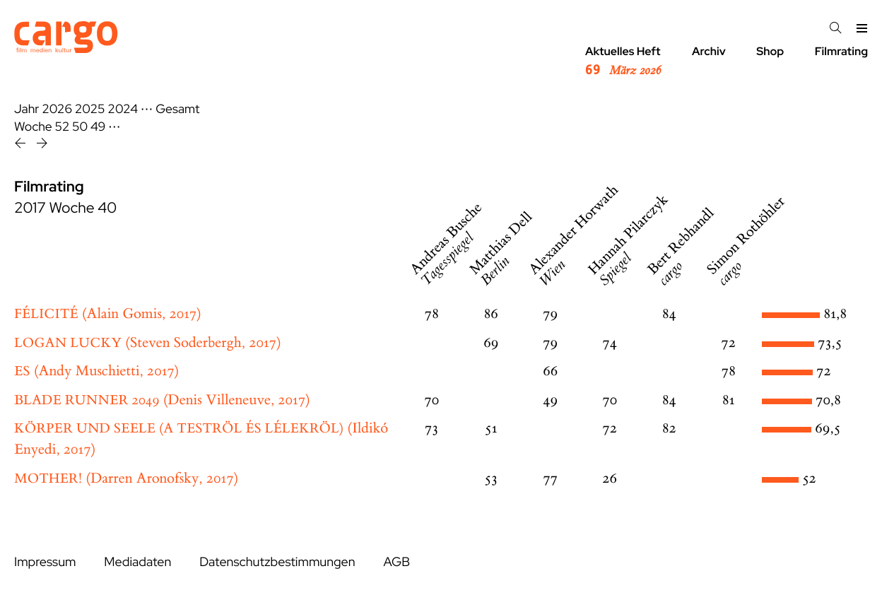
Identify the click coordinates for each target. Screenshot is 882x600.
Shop (770, 51)
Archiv (709, 51)
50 (80, 127)
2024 (122, 109)
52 (62, 127)
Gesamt (177, 109)
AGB (396, 562)
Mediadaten (137, 562)
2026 (57, 109)
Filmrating (841, 51)
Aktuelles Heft (623, 61)
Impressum (45, 562)
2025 (90, 109)
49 (97, 127)
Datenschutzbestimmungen (277, 562)
